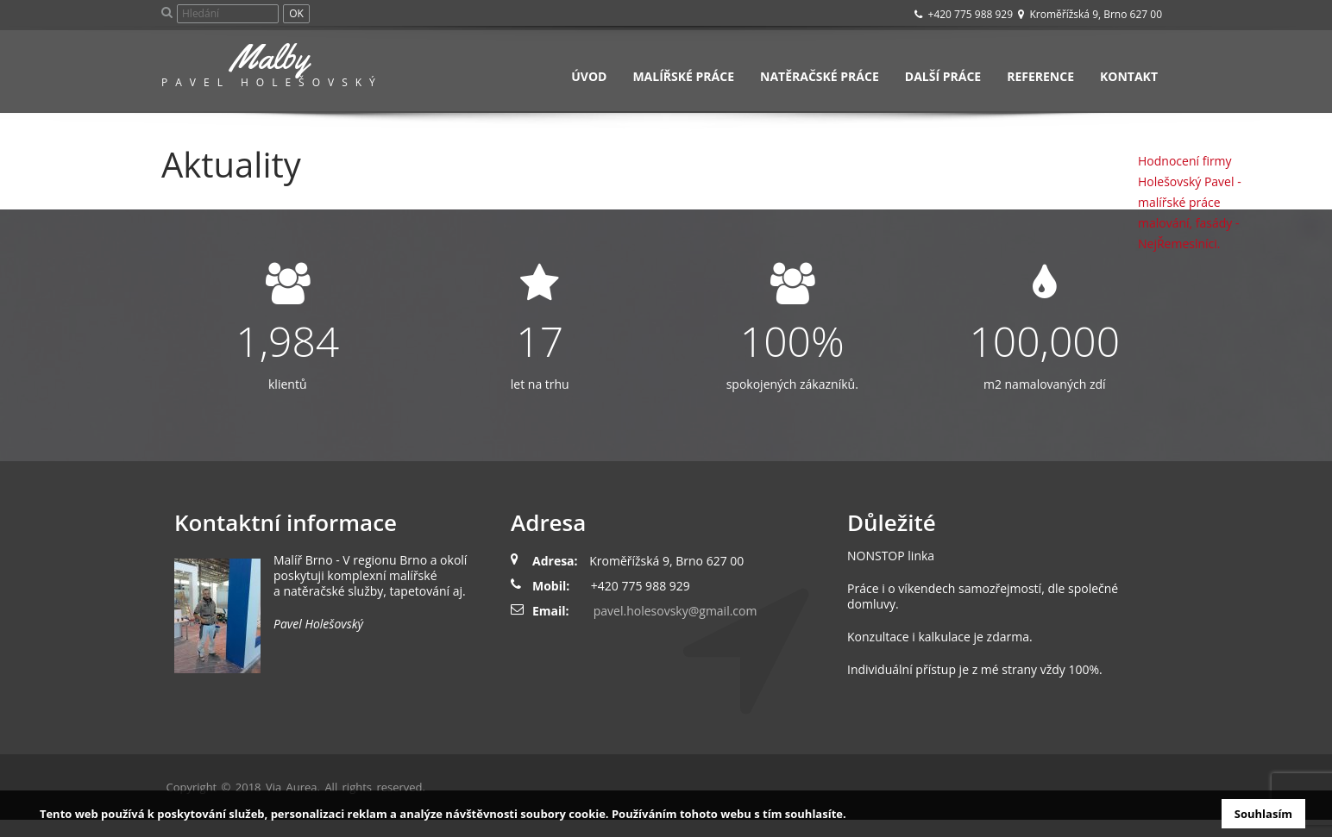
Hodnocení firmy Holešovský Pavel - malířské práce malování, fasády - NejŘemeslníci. (1189, 202)
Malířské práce (683, 76)
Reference (1040, 76)
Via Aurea (291, 787)
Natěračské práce (819, 76)
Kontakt (1129, 76)
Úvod (588, 76)
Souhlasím (1263, 813)
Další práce (943, 76)
